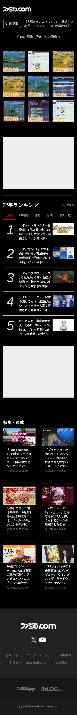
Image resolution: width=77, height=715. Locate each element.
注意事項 (16, 662)
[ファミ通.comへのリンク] (17, 9)
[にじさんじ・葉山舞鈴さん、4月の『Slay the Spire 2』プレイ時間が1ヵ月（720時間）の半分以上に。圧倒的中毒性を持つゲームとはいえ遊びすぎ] (63, 325)
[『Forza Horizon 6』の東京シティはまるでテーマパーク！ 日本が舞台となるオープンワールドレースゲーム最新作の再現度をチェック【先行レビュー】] (19, 437)
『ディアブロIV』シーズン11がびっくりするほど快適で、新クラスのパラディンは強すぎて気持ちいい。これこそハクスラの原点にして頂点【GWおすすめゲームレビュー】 (35, 279)
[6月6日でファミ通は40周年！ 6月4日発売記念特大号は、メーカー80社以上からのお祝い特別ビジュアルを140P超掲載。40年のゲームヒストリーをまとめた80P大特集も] (19, 496)
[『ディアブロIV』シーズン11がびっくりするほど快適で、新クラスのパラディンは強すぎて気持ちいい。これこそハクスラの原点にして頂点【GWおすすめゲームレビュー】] (63, 277)
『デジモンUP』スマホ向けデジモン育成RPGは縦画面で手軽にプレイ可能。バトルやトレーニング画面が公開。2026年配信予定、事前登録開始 (35, 256)
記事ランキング (21, 205)
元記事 (11, 24)
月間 (50, 215)
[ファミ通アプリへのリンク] (26, 688)
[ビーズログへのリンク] (52, 688)
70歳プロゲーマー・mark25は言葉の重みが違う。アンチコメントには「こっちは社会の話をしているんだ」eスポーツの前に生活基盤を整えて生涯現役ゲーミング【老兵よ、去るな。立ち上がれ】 (19, 575)
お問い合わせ (14, 655)
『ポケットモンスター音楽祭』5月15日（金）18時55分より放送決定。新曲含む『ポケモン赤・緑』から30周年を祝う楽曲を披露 (35, 232)
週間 (37, 215)
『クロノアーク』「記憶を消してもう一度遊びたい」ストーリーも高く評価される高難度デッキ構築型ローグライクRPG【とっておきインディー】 (35, 303)
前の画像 (26, 37)
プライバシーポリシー (41, 655)
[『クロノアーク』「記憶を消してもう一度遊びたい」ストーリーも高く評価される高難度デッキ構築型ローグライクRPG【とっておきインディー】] (63, 301)
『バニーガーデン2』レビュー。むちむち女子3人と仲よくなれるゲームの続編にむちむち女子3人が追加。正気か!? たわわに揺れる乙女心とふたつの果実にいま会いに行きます (57, 517)
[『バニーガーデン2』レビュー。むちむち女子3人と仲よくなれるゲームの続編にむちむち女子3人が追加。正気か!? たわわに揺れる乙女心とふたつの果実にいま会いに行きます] (58, 496)
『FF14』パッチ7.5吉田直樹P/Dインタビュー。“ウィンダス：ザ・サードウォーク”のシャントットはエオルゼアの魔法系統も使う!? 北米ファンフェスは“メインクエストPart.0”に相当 (57, 575)
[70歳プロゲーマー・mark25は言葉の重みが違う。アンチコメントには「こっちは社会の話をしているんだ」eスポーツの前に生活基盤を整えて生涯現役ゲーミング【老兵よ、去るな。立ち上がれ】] (19, 554)
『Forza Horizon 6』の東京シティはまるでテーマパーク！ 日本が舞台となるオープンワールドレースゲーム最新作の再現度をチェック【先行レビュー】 (19, 458)
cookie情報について (38, 662)
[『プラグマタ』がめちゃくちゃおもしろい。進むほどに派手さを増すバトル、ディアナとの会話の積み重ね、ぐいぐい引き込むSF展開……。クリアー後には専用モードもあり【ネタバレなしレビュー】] (58, 437)
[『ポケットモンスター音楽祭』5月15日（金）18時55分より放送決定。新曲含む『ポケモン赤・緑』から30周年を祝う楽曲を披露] (63, 229)
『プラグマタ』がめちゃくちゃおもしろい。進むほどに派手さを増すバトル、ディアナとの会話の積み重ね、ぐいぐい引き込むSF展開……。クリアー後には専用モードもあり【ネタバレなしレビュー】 (57, 458)
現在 (9, 215)
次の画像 (50, 37)
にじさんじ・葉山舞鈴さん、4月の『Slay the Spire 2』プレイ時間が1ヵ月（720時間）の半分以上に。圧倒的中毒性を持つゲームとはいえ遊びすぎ (35, 327)
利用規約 (65, 655)
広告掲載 (61, 662)
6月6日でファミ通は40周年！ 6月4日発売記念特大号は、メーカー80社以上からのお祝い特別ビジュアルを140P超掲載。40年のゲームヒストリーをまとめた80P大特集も (19, 517)
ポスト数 (65, 215)
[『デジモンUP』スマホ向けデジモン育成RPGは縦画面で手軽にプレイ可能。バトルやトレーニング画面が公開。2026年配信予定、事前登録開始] (63, 253)
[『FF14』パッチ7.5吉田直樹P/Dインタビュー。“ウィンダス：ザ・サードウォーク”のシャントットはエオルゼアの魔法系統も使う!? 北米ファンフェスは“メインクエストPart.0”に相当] (58, 554)
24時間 (23, 215)
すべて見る (68, 205)
